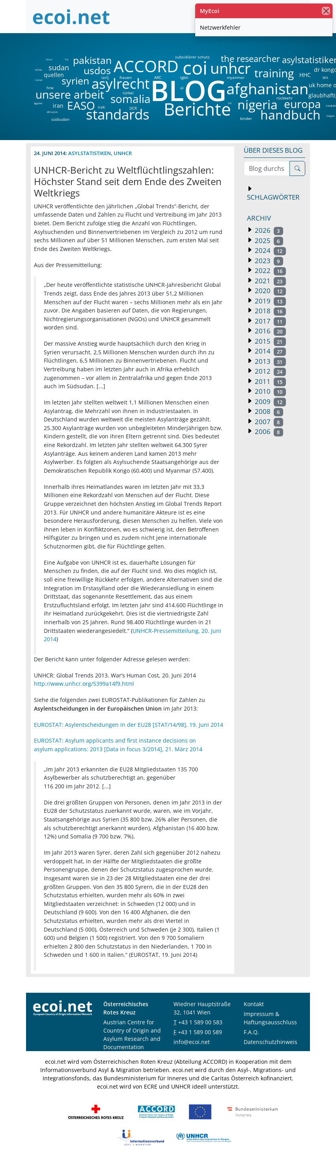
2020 (269, 290)
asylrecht (120, 84)
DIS (229, 103)
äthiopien (52, 112)
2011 (269, 381)
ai (181, 88)
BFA (325, 77)
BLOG (187, 90)
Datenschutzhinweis (270, 1042)
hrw (50, 88)
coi (195, 67)
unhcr (230, 68)
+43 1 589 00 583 (200, 1022)
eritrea (38, 70)
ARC (157, 77)
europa (302, 103)
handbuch (289, 115)
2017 (269, 321)
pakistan (92, 60)
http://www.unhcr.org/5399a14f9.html (84, 683)
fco (67, 59)
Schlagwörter (273, 197)
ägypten (38, 103)
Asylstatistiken (89, 153)
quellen (49, 73)
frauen (125, 77)
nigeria (257, 104)
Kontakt (254, 1004)
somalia (130, 98)
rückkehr (284, 98)
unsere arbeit (49, 94)
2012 (269, 371)
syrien (75, 81)
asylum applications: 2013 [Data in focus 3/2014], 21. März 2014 (118, 749)
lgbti (184, 77)
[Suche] (297, 168)
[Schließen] (326, 11)
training (274, 73)
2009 (269, 401)
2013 (269, 361)
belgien (330, 116)
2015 (269, 341)
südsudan (60, 119)
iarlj (104, 77)
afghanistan (267, 88)
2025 (268, 240)
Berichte (197, 110)
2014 (269, 351)
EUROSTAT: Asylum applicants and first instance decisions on (115, 740)
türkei (128, 93)
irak (101, 107)
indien (38, 80)
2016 (269, 330)
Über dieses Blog (273, 150)
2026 (268, 230)
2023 (268, 260)
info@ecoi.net (192, 1042)
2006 (268, 431)
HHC (305, 75)
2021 (269, 280)
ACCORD (146, 66)
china (49, 59)
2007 (268, 421)
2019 (269, 300)
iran (58, 106)
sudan (59, 67)
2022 (269, 270)
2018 (269, 310)
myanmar (236, 77)
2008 (268, 411)
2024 (269, 250)
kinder (246, 118)
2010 (269, 391)
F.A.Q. (251, 1032)
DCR (133, 108)
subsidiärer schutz (192, 57)
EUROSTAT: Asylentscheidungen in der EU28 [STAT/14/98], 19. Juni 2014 (128, 724)
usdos (97, 70)
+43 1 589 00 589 (200, 1032)
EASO (81, 105)
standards (117, 115)
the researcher (237, 59)
